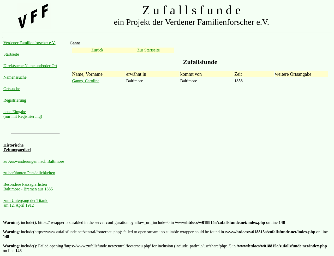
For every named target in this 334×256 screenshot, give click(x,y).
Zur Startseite (148, 50)
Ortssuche (11, 88)
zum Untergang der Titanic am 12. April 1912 (25, 202)
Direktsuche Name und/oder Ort (30, 65)
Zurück (97, 50)
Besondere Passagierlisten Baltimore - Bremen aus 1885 (28, 186)
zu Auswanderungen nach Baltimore (33, 161)
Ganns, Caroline (85, 81)
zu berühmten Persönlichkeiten (29, 173)
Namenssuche (15, 77)
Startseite (11, 54)
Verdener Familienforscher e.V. (29, 42)
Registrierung (14, 100)
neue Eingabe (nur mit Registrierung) (22, 114)
